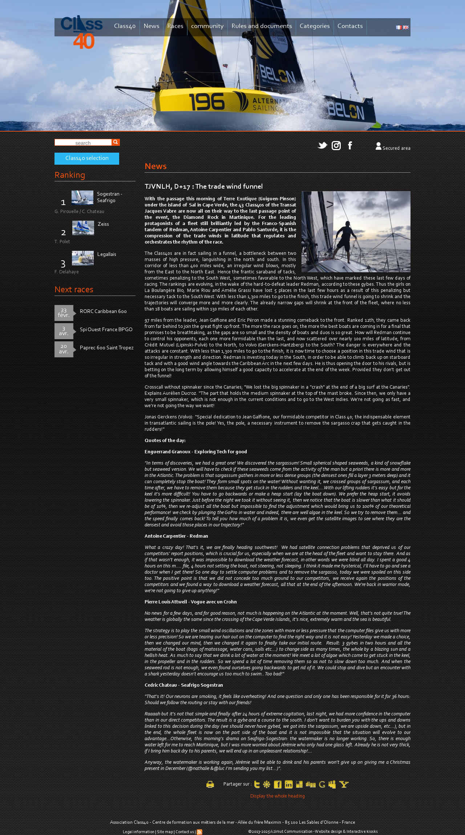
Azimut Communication (291, 832)
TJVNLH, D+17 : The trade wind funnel (204, 186)
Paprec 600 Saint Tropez (107, 348)
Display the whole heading (277, 796)
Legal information (138, 832)
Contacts (350, 26)
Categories (315, 26)
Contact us (184, 832)
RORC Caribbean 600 (103, 311)
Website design (328, 832)
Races (175, 26)
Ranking (69, 175)
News (151, 26)
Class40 (125, 26)
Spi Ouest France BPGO (106, 330)
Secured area (397, 148)
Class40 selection (87, 158)
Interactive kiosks (362, 832)
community (207, 26)
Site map (165, 832)
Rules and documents (261, 26)
